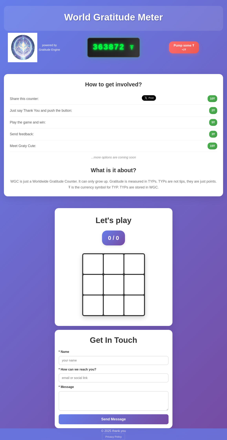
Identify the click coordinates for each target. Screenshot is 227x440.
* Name (64, 351)
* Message (66, 387)
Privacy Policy (113, 436)
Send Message (113, 419)
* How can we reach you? (77, 369)
